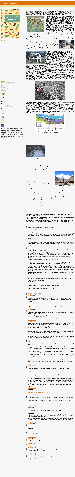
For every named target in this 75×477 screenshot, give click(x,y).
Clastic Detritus (2, 85)
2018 (2, 100)
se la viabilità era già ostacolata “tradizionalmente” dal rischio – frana (43, 41)
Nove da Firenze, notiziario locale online (6, 88)
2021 (2, 98)
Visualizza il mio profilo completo (5, 137)
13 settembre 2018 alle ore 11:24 (32, 388)
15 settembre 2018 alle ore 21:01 (32, 453)
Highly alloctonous (3, 87)
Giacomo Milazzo (30, 447)
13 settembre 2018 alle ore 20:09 (32, 422)
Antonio (29, 438)
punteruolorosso (30, 225)
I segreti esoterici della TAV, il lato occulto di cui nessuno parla (38, 392)
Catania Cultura (2, 84)
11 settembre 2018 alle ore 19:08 (32, 229)
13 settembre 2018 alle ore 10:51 (32, 375)
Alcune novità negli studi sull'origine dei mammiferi (7, 104)
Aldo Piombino (30, 246)
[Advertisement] (33, 466)
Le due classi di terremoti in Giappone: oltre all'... (7, 105)
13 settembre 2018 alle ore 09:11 (32, 371)
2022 (2, 97)
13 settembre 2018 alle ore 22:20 (32, 427)
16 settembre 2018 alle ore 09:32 (32, 458)
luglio (2, 107)
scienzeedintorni (10, 4)
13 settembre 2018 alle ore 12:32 (32, 406)
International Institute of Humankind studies (6, 83)
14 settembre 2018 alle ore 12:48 (32, 446)
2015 (2, 114)
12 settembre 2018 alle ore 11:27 (32, 275)
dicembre (3, 101)
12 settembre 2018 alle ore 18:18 (32, 320)
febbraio (3, 111)
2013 (2, 115)
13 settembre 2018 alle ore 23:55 (32, 437)
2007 (2, 120)
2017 (2, 112)
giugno (3, 108)
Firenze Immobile (3, 86)
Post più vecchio (72, 473)
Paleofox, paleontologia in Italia (4, 90)
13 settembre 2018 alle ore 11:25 (32, 394)
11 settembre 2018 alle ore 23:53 (32, 245)
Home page (50, 473)
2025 (2, 95)
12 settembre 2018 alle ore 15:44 (32, 291)
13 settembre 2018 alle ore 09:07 (32, 364)
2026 (2, 94)
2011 (2, 117)
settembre (3, 103)
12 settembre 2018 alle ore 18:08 (32, 294)
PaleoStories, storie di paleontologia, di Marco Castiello (7, 82)
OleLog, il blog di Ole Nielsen (4, 89)
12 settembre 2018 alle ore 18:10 (32, 308)
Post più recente (28, 473)
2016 (2, 113)
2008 (2, 119)
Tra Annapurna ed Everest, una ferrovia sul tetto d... (7, 106)
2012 (2, 116)
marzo (3, 110)
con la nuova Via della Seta (64, 57)
